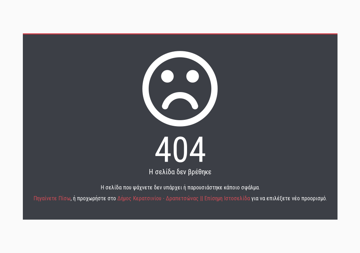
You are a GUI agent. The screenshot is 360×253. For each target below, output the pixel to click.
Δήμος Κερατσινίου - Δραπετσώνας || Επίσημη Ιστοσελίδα (184, 198)
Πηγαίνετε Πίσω (52, 198)
